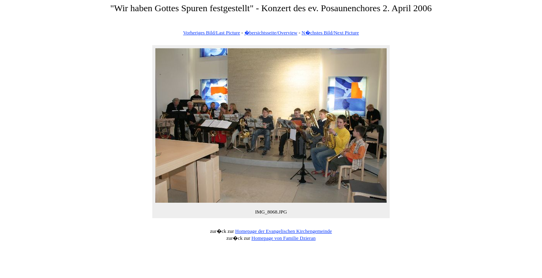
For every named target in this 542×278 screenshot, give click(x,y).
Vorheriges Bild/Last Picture (211, 33)
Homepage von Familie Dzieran (283, 238)
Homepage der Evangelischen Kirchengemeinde (283, 231)
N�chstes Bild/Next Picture (330, 33)
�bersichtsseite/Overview (271, 33)
